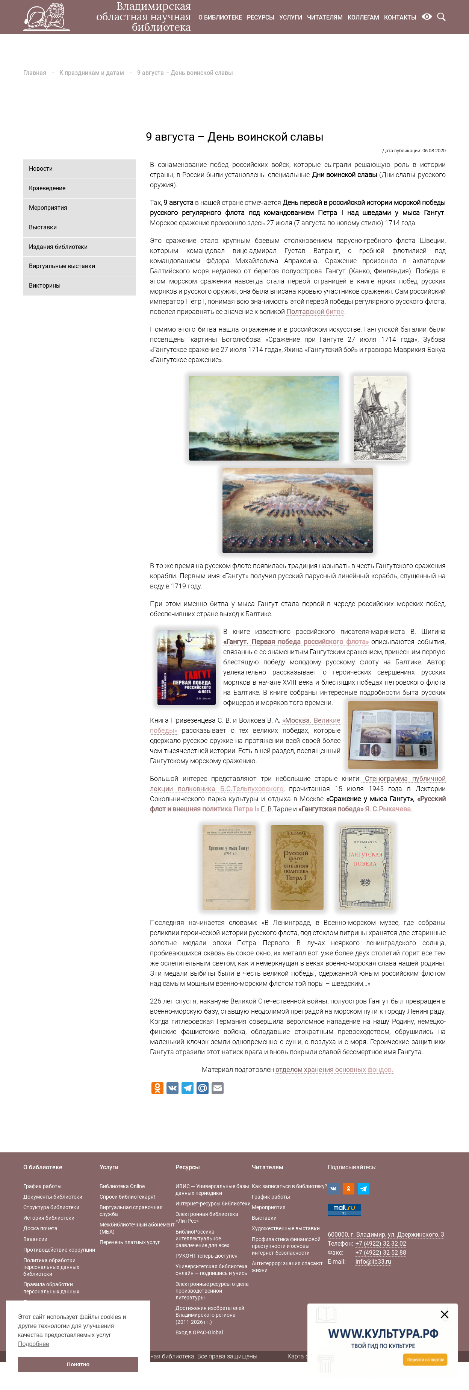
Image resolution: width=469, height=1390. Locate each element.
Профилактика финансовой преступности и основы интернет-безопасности (286, 1246)
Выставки (43, 227)
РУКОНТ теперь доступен (206, 1256)
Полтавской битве (315, 311)
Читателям (325, 17)
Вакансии (35, 1239)
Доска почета (40, 1228)
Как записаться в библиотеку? (289, 1186)
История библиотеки (48, 1218)
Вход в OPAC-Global (199, 1332)
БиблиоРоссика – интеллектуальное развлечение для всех (202, 1238)
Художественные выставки (286, 1228)
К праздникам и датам (91, 72)
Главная (34, 72)
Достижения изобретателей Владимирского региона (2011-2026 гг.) (209, 1315)
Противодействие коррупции (59, 1250)
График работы (42, 1186)
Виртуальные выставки (62, 266)
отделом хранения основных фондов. (334, 1069)
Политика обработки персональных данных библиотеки (51, 1267)
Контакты (400, 17)
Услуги (290, 17)
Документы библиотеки (52, 1197)
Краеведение (47, 188)
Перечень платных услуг (130, 1242)
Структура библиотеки (51, 1207)
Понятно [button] (78, 1364)
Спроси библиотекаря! (127, 1197)
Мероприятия (48, 207)
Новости (41, 168)
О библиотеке (220, 17)
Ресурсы (260, 17)
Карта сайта (304, 1356)
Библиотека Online (122, 1186)
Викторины (45, 285)
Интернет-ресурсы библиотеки (213, 1204)
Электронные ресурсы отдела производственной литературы (212, 1291)
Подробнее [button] (33, 1344)
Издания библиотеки (58, 246)
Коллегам (363, 17)
